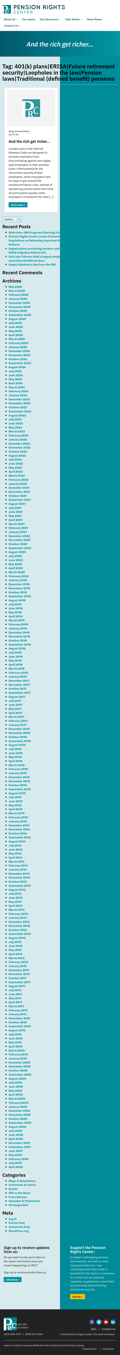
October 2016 (18, 737)
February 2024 (18, 391)
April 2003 (16, 1167)
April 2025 (16, 335)
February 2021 (18, 528)
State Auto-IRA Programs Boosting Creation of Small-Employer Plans (55, 232)
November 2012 (19, 926)
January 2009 (18, 1107)
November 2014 (19, 829)
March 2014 (17, 861)
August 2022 (17, 455)
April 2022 (16, 471)
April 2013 (15, 905)
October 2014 (18, 833)
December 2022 (19, 443)
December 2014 (19, 825)
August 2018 (17, 648)
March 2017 (16, 717)
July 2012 (15, 942)
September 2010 (20, 1026)
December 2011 (19, 970)
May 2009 (15, 1090)
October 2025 (18, 311)
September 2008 (20, 1123)
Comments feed (19, 1227)
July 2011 (15, 990)
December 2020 (19, 536)
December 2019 (19, 584)
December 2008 (19, 1110)
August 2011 (17, 986)
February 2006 (18, 1159)
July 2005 (15, 1163)
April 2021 (15, 520)
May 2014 (15, 853)
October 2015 (18, 785)
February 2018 (18, 672)
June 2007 (16, 1151)
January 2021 (18, 532)
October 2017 (18, 688)
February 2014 (18, 865)
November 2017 (19, 684)
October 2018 (18, 640)
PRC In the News (19, 1193)
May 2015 (15, 805)
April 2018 (15, 664)
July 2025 (15, 323)
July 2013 (15, 893)
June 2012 (15, 946)
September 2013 (20, 885)
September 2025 (20, 315)
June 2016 (15, 753)
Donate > (77, 1296)
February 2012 (18, 962)
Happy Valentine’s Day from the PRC (32, 264)
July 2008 (15, 1131)
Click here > (12, 1279)
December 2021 (19, 487)
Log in (13, 1219)
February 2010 (18, 1054)
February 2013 (18, 914)
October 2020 (18, 544)
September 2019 (20, 596)
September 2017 (20, 692)
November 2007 (19, 1143)
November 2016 (19, 733)
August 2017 (17, 697)
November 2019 (19, 588)
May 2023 (15, 427)
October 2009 (18, 1070)
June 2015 (15, 801)
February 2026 (18, 294)
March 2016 (17, 765)
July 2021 (15, 508)
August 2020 (17, 552)
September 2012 (20, 934)
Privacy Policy (89, 1348)
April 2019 (15, 616)
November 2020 (19, 540)
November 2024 (19, 355)
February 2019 (18, 624)
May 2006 (15, 1155)
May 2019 (15, 612)
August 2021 (17, 504)
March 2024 (17, 387)
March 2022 (17, 475)
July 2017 (15, 701)
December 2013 (19, 873)
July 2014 (15, 845)
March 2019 (17, 620)
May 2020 (15, 564)
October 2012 (18, 930)
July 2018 (15, 652)
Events (13, 1189)
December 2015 (19, 777)
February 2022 (18, 479)
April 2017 (15, 713)
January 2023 (18, 439)
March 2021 (17, 524)
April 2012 (15, 954)
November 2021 (19, 492)
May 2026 (15, 287)
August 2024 (17, 367)
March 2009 (17, 1098)
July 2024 (15, 371)
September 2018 (20, 644)
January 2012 (18, 966)
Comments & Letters (22, 1185)
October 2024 (18, 359)
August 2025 (17, 319)
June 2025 (16, 327)
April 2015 (15, 809)
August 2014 (17, 841)
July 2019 (15, 604)
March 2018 (17, 668)
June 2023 (16, 423)
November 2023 (19, 403)
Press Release (18, 1197)
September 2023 (20, 411)
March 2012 (17, 958)
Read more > (18, 205)
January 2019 (18, 628)
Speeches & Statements (24, 1201)
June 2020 (16, 560)
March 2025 (17, 339)
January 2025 (18, 347)
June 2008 (16, 1135)
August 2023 (17, 415)
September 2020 (20, 548)
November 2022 (19, 447)
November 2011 (19, 974)
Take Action (73, 19)
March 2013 (17, 910)
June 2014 (15, 849)
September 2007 (20, 1147)
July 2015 (15, 797)
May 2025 (15, 331)
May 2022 (15, 467)
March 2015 (17, 813)
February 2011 (18, 1010)
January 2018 (18, 676)
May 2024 (15, 379)
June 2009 (16, 1086)
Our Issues (28, 19)
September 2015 (20, 789)
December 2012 (19, 922)
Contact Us (12, 25)
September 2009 (20, 1074)
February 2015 (18, 817)
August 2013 (17, 890)
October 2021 (18, 496)
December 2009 (19, 1062)
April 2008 (16, 1139)
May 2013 (15, 902)
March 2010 (17, 1050)
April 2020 (16, 568)
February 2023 (18, 435)
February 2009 (19, 1102)
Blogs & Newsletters (22, 1181)
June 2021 (15, 512)
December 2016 (19, 729)
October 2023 (18, 407)
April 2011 (15, 1002)
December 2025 (19, 303)
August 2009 (17, 1078)
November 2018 (19, 636)
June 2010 (16, 1038)
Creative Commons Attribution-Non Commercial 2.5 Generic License (48, 1345)
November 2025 (19, 307)
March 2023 (17, 431)
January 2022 (18, 484)
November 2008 (20, 1115)
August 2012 (17, 938)
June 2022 (16, 463)
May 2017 (15, 709)
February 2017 (18, 721)
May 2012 (15, 950)
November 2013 (19, 877)
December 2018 (19, 632)
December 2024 (19, 351)
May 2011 (15, 998)
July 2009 (15, 1082)
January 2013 (18, 917)
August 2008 (17, 1127)
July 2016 (15, 749)
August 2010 (17, 1030)
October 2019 (18, 592)
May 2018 (15, 660)
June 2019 (16, 608)
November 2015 (19, 781)
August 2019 (17, 600)
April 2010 (15, 1046)
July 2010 (15, 1034)
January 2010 (18, 1058)
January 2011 (17, 1014)
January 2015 (18, 821)
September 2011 (19, 982)
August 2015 (17, 793)
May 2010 (15, 1042)
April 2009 (16, 1094)
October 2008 (18, 1119)
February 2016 (18, 769)
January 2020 (18, 580)
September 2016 (20, 741)
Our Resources (50, 19)
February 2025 (18, 343)
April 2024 (16, 383)
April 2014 (15, 857)
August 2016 (17, 745)
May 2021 (15, 516)
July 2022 (15, 459)
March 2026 (17, 291)
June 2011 (15, 994)
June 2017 (15, 705)
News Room (94, 19)
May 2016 (15, 757)
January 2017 (18, 725)
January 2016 (18, 773)
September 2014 (20, 837)
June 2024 (16, 375)
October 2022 (18, 451)
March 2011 (16, 1006)
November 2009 (20, 1066)
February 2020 (18, 576)
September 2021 (20, 499)
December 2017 (19, 680)
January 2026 (18, 299)
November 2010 (19, 1018)
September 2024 (20, 363)
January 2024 (18, 395)
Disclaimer (108, 1348)
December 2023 (19, 399)
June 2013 (15, 897)
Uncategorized (18, 1205)
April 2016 (15, 761)
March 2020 (17, 572)
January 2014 (18, 869)
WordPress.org (19, 1231)
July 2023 (15, 419)
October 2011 (17, 978)
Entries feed (17, 1223)
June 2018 (16, 656)
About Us (11, 19)
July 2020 (15, 556)
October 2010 (18, 1022)
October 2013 (18, 881)
